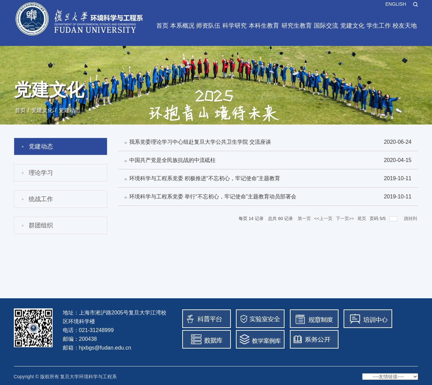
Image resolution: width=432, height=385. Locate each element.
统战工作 (41, 199)
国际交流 (326, 25)
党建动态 (69, 110)
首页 (162, 25)
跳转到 (411, 219)
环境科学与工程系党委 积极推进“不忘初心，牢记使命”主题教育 (205, 179)
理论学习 (41, 172)
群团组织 (41, 225)
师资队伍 (208, 25)
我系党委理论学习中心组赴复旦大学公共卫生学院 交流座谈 (200, 142)
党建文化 (352, 25)
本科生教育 (264, 25)
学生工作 (379, 25)
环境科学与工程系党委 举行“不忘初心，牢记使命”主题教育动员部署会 (213, 197)
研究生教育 (296, 25)
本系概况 (182, 25)
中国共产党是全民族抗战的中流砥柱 (173, 160)
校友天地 (405, 25)
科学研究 (234, 25)
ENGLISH (395, 4)
